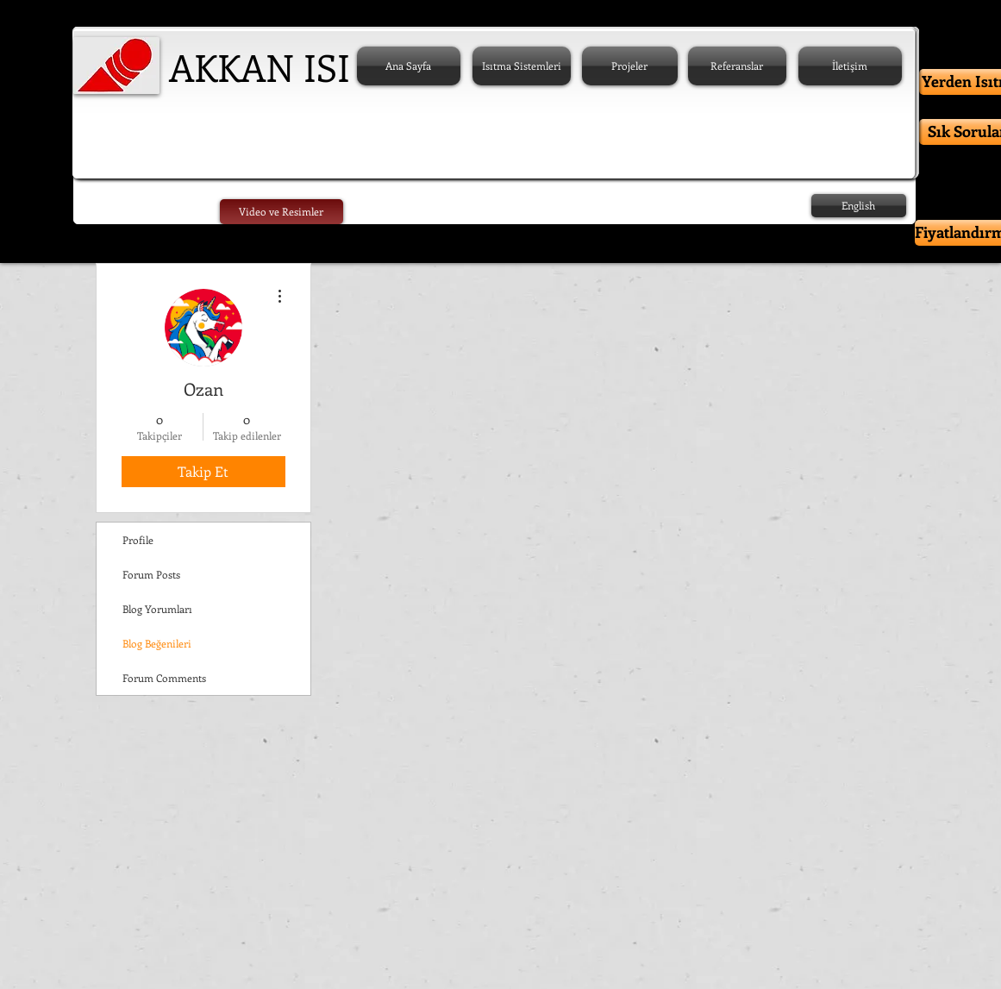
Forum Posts (151, 574)
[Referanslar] (737, 66)
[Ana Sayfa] (408, 66)
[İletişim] (850, 66)
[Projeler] (630, 66)
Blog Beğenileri (156, 643)
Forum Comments (164, 678)
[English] (858, 205)
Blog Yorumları (157, 609)
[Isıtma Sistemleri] (521, 66)
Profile (137, 540)
